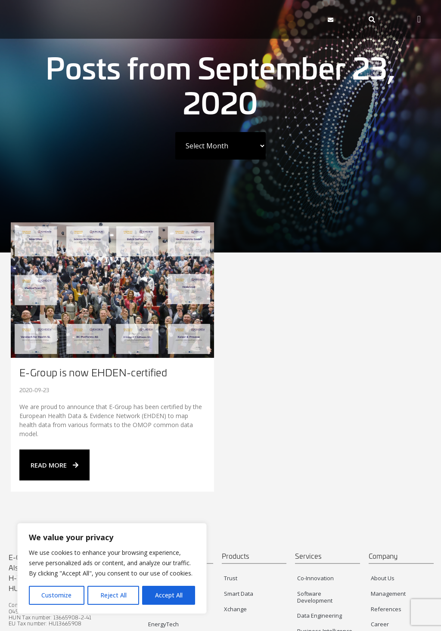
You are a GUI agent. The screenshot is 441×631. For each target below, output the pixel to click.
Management (388, 593)
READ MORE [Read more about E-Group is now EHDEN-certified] (54, 465)
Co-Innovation (315, 578)
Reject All (113, 595)
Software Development (314, 597)
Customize (56, 595)
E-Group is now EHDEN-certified (93, 372)
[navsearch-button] (371, 19)
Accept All (169, 595)
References (386, 609)
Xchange (235, 609)
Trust (230, 578)
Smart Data (238, 593)
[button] (286, 19)
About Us (382, 578)
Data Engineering (319, 615)
